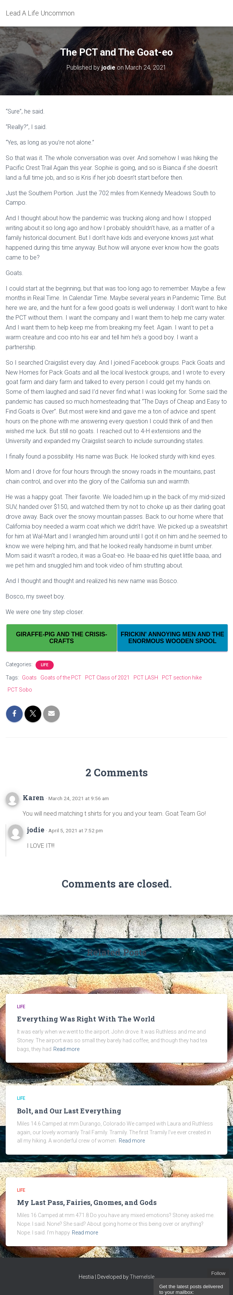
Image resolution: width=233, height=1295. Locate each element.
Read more (66, 1049)
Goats (29, 678)
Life (44, 665)
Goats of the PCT (60, 678)
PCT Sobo (20, 690)
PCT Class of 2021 (107, 678)
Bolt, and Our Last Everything (69, 1110)
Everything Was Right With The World (86, 1018)
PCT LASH (146, 678)
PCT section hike (182, 678)
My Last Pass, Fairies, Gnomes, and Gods (87, 1202)
